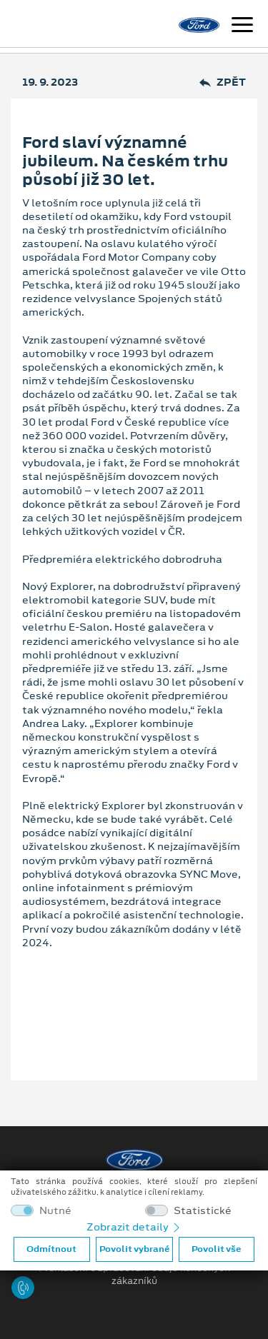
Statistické (203, 1211)
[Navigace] (242, 26)
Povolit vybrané (134, 1249)
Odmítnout (51, 1249)
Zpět (222, 82)
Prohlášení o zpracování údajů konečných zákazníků (134, 1275)
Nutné (55, 1211)
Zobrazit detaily (134, 1227)
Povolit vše (216, 1249)
